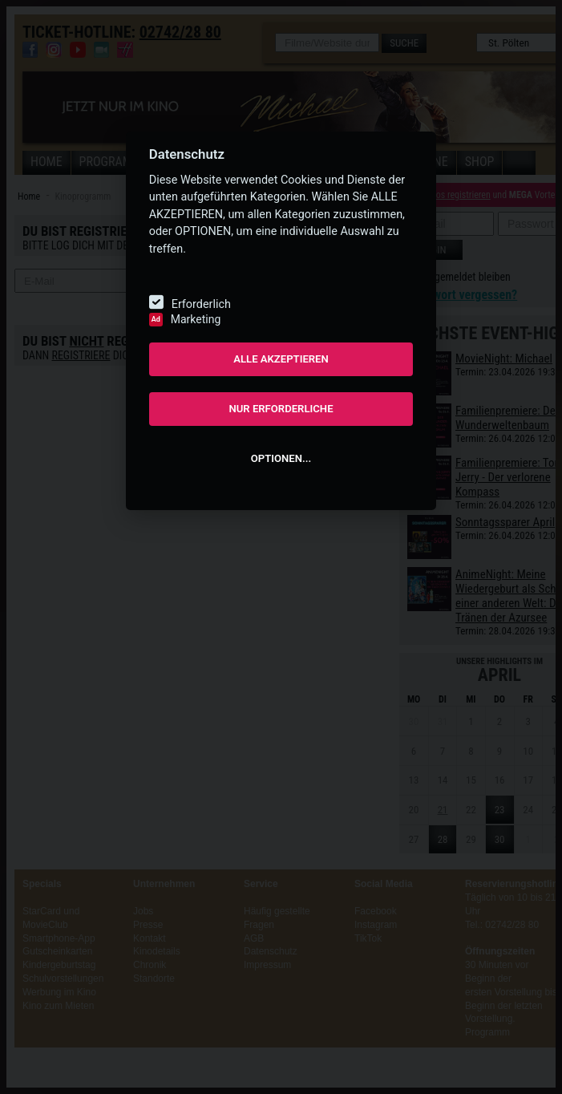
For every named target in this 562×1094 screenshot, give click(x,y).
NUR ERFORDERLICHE (280, 409)
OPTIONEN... (281, 458)
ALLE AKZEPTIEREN (281, 359)
